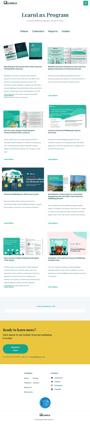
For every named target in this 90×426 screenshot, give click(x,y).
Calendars (38, 31)
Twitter (57, 382)
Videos (24, 31)
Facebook (58, 378)
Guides (66, 31)
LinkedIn (57, 389)
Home (26, 378)
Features (27, 383)
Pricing (35, 378)
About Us (28, 387)
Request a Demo (15, 348)
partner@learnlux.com (37, 357)
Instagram (58, 385)
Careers (36, 383)
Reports (53, 31)
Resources (28, 392)
